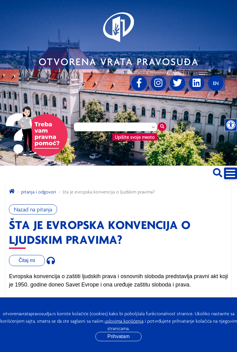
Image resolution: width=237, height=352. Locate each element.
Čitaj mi (27, 260)
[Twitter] (177, 83)
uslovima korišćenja (124, 321)
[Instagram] (158, 83)
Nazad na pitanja (33, 209)
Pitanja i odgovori (38, 191)
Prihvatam (118, 336)
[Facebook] (139, 83)
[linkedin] (196, 83)
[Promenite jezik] (215, 83)
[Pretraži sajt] (217, 172)
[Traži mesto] (162, 126)
